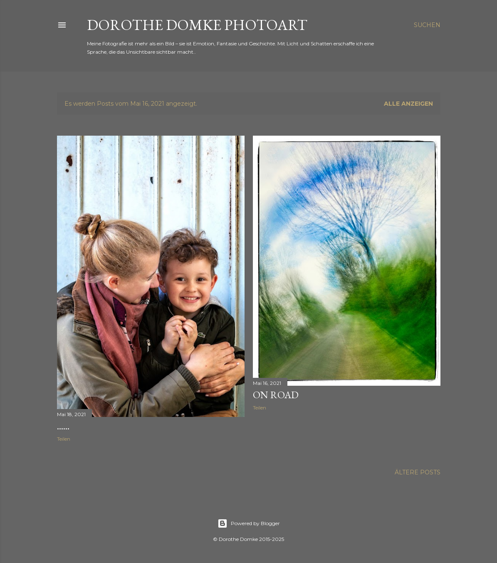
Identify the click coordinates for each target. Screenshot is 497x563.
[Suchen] (427, 25)
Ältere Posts (417, 472)
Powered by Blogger (249, 523)
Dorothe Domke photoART (197, 25)
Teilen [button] (63, 439)
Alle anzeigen (408, 103)
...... (63, 425)
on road (276, 394)
